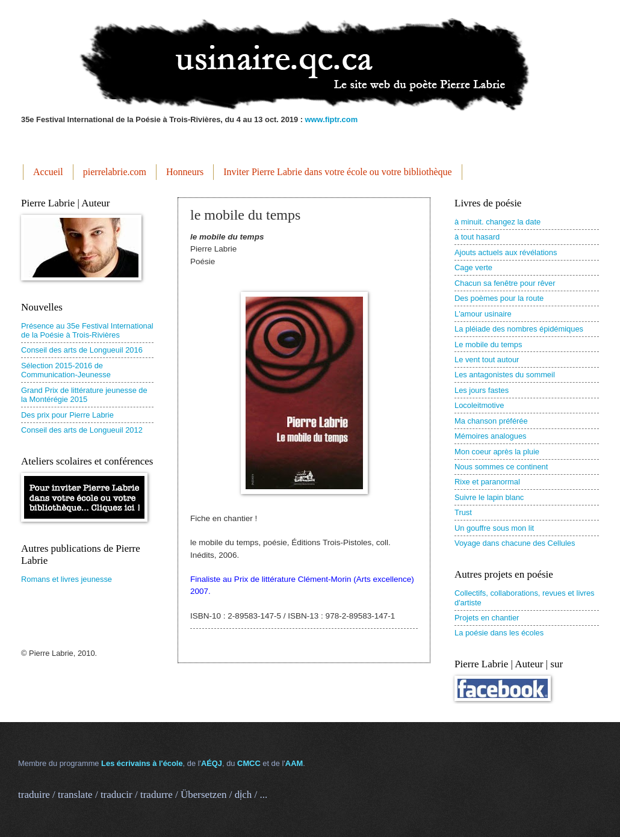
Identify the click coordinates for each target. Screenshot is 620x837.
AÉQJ (211, 763)
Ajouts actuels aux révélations (505, 252)
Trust (463, 512)
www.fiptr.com (331, 119)
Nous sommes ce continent (501, 466)
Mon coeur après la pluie (496, 451)
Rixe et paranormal (487, 481)
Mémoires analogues (490, 435)
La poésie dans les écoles (499, 632)
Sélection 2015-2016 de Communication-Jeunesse (66, 370)
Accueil (48, 172)
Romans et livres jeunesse (66, 579)
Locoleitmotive (479, 405)
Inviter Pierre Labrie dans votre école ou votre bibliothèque (337, 172)
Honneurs (184, 172)
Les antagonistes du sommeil (504, 374)
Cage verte (473, 267)
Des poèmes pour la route (499, 298)
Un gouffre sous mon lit (494, 528)
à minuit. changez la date (497, 221)
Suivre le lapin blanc (489, 497)
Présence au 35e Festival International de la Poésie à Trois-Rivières (87, 330)
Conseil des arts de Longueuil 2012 (82, 429)
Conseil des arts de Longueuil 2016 (82, 349)
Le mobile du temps (488, 344)
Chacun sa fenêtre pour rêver (504, 283)
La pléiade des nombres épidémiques (518, 328)
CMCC (249, 763)
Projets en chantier (486, 617)
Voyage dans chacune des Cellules (514, 543)
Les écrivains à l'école (141, 763)
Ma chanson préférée (491, 420)
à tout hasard (477, 236)
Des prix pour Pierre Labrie (67, 414)
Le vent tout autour (486, 359)
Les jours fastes (481, 390)
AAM (294, 763)
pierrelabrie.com (114, 172)
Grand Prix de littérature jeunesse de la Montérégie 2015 (84, 395)
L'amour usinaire (483, 313)
